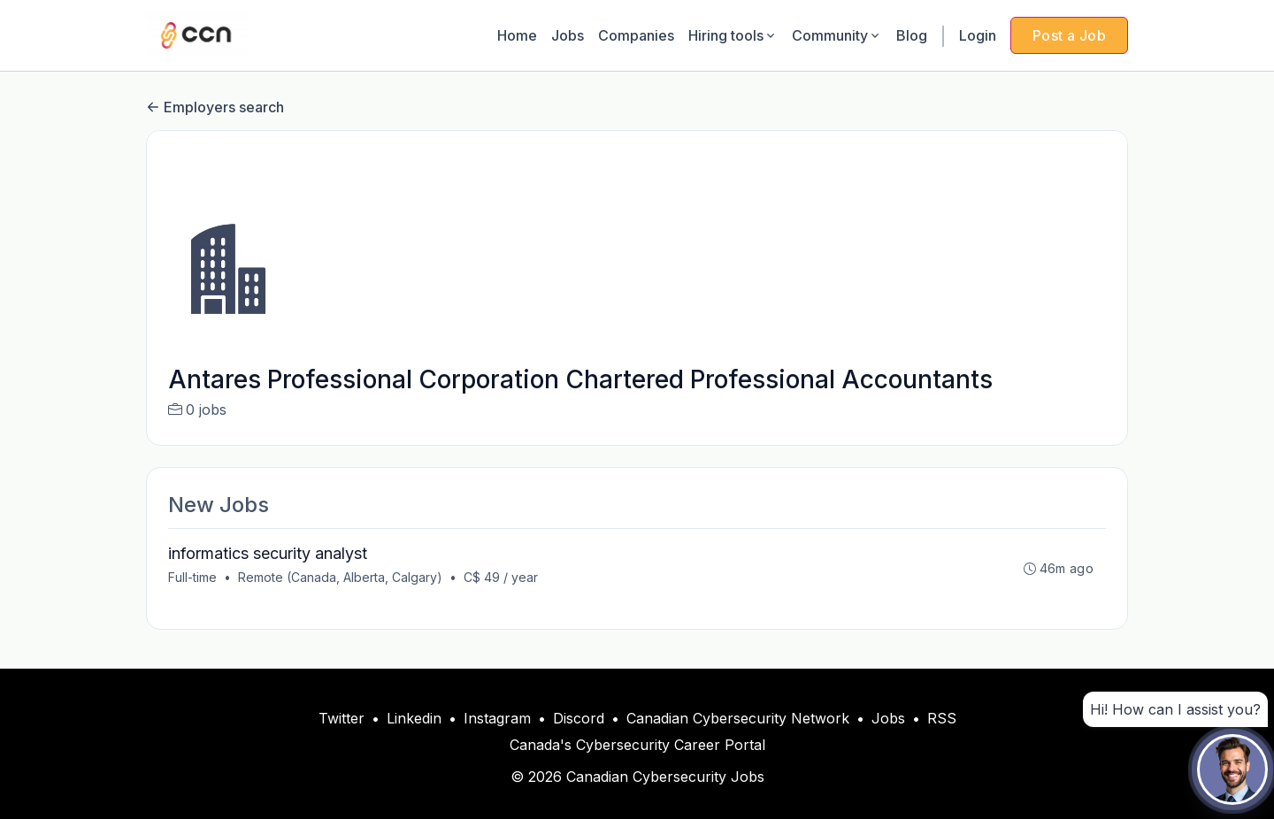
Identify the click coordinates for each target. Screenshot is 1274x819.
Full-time (192, 577)
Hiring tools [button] (733, 35)
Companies (636, 35)
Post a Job (1069, 35)
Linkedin (414, 718)
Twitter (341, 718)
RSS (941, 718)
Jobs (567, 35)
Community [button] (837, 35)
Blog (911, 35)
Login (977, 35)
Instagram (497, 718)
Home (517, 35)
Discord (578, 718)
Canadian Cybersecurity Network (737, 718)
